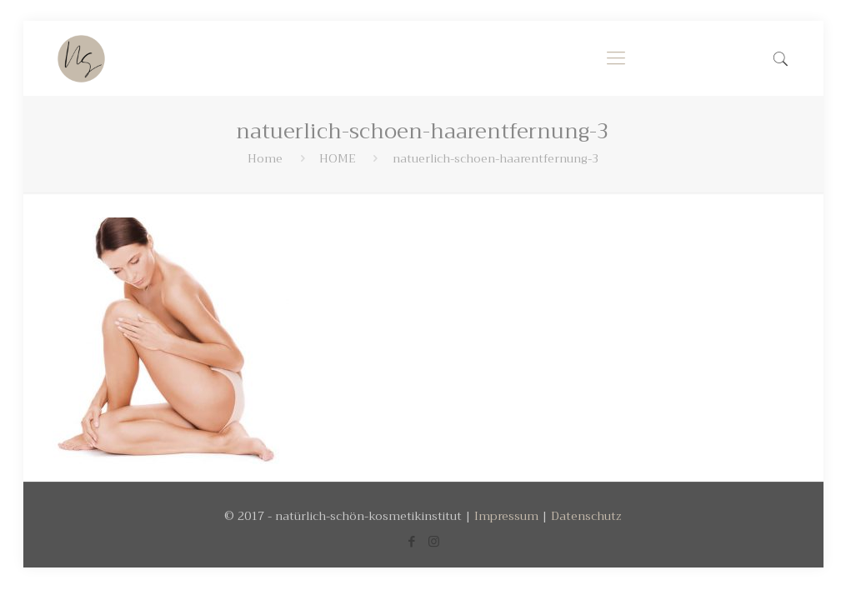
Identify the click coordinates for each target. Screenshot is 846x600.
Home (265, 158)
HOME (337, 158)
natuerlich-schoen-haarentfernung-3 (495, 158)
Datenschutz (586, 516)
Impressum (506, 516)
